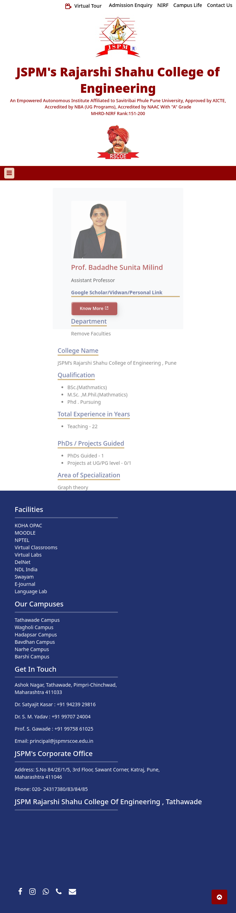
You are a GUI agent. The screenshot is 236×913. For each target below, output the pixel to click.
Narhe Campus (32, 649)
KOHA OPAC (28, 525)
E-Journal (25, 584)
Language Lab (31, 591)
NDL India (26, 569)
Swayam (24, 576)
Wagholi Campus (34, 627)
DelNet (22, 562)
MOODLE (25, 532)
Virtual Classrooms (36, 547)
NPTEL (22, 540)
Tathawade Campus (37, 620)
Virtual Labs (28, 554)
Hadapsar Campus (36, 634)
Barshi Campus (32, 656)
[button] (219, 897)
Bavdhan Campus (35, 642)
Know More (94, 315)
